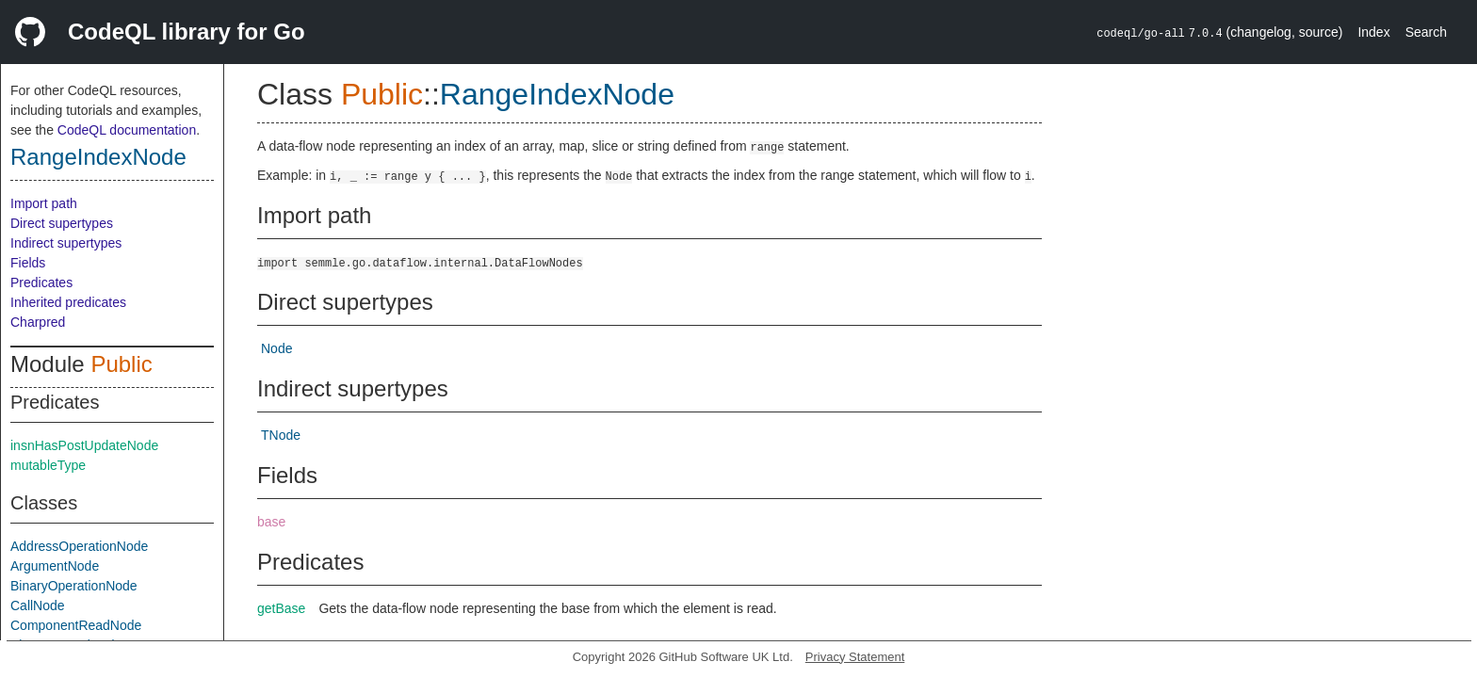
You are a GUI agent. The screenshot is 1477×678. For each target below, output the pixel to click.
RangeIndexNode (98, 157)
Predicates (41, 282)
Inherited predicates (68, 302)
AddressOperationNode (79, 546)
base (271, 521)
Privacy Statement (855, 657)
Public (121, 364)
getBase (281, 608)
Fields (27, 262)
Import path (43, 203)
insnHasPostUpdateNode (84, 445)
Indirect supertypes (66, 242)
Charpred (37, 322)
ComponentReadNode (75, 625)
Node (276, 348)
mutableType (48, 465)
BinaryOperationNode (74, 585)
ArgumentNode (54, 565)
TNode (280, 435)
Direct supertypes (61, 223)
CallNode (37, 605)
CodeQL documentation (126, 129)
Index (1373, 32)
